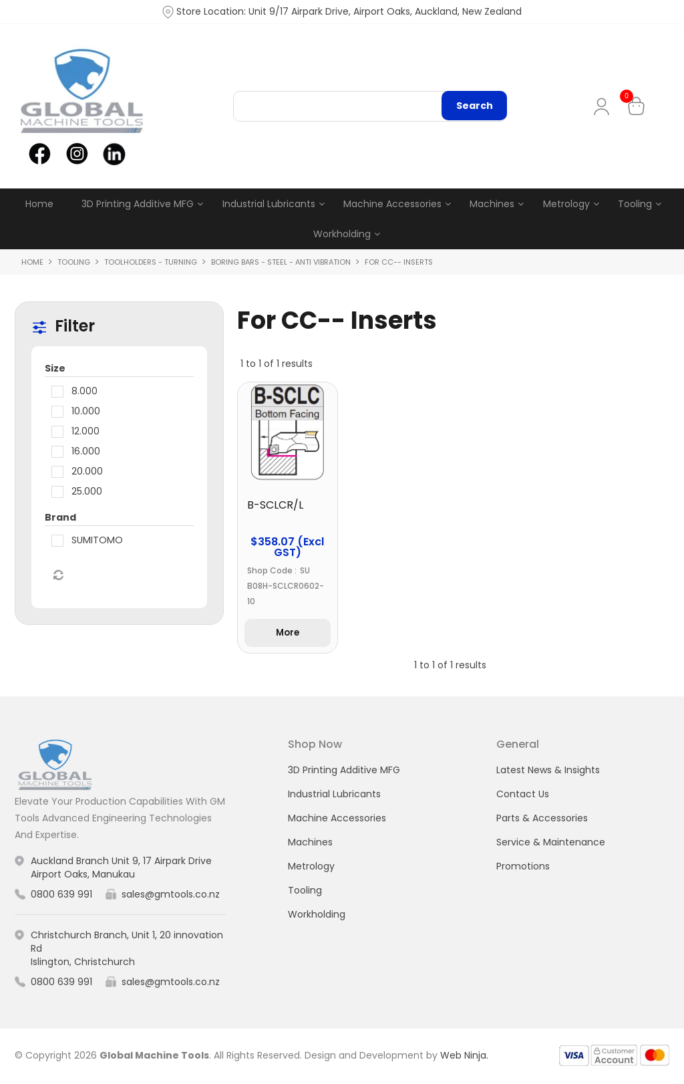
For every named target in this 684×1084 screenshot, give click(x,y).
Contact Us (522, 796)
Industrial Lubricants (268, 204)
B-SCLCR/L (275, 506)
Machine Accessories (392, 204)
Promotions (523, 868)
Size (55, 369)
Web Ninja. (464, 1057)
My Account (604, 106)
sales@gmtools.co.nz (171, 896)
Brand (60, 518)
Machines (492, 204)
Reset (57, 576)
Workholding (342, 234)
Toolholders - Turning (150, 262)
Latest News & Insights (548, 772)
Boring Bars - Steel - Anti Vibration (281, 262)
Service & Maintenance (550, 844)
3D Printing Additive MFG (137, 204)
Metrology (566, 204)
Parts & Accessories (542, 820)
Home (39, 204)
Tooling (635, 204)
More (287, 634)
